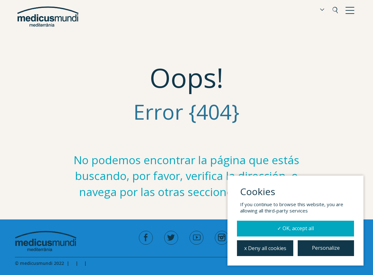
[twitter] (171, 238)
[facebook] (146, 238)
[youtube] (196, 238)
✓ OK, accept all (295, 228)
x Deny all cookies (265, 248)
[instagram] (222, 238)
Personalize (326, 247)
